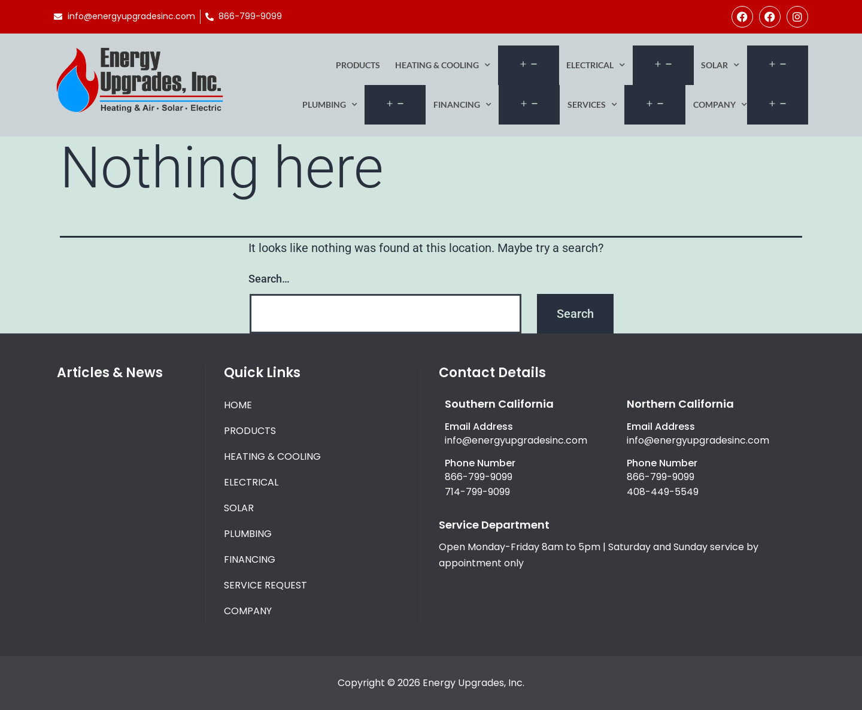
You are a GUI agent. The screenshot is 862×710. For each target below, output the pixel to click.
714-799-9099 (477, 492)
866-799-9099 (478, 477)
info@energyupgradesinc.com (516, 440)
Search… (269, 278)
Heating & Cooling (442, 65)
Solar (720, 65)
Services (592, 105)
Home (238, 405)
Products (358, 65)
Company (720, 105)
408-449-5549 (663, 492)
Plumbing (329, 105)
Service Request (265, 585)
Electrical (595, 65)
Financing (462, 105)
